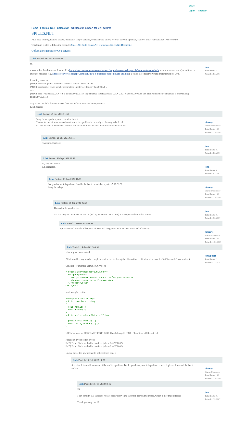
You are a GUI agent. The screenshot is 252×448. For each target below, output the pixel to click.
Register (202, 10)
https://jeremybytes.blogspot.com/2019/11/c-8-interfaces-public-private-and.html (90, 73)
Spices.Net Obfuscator (98, 45)
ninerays (209, 122)
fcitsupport (210, 255)
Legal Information (61, 421)
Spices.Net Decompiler (121, 45)
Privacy (47, 421)
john (207, 67)
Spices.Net (63, 28)
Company (37, 421)
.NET (52, 28)
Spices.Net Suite (79, 45)
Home (35, 28)
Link (34, 58)
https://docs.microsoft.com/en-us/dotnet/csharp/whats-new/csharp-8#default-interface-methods (114, 70)
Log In (192, 10)
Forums (44, 28)
